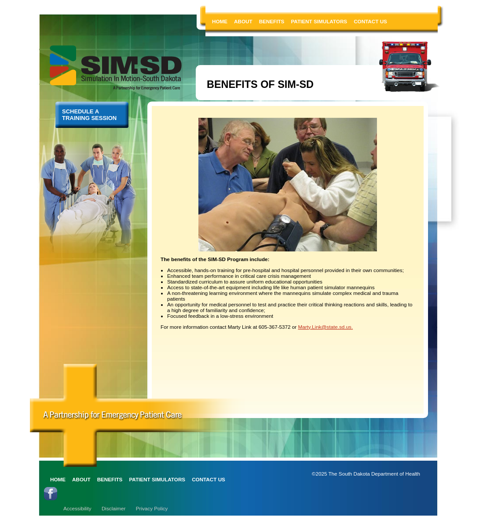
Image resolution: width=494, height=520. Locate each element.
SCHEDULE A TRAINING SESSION (89, 114)
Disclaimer (114, 508)
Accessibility (77, 508)
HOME (219, 21)
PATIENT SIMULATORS (319, 21)
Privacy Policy (152, 508)
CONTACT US (370, 21)
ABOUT (243, 21)
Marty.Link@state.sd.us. (325, 327)
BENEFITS (272, 21)
